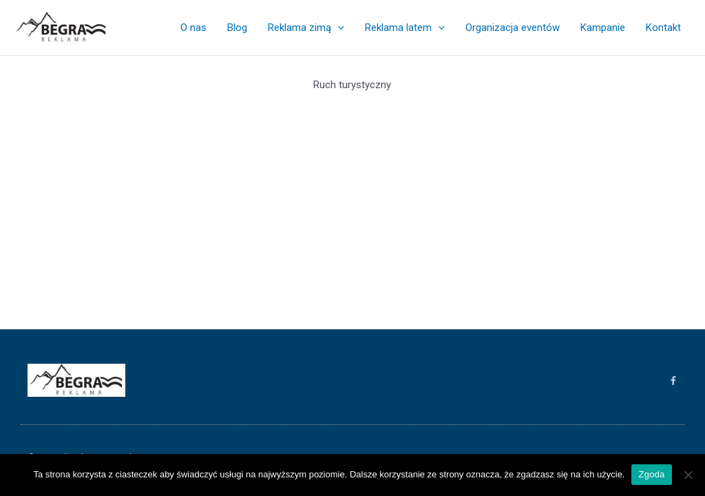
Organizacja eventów (512, 27)
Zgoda (651, 474)
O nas (193, 27)
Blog (237, 27)
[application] (337, 27)
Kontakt (663, 27)
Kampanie (602, 27)
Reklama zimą (306, 27)
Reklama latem (405, 27)
